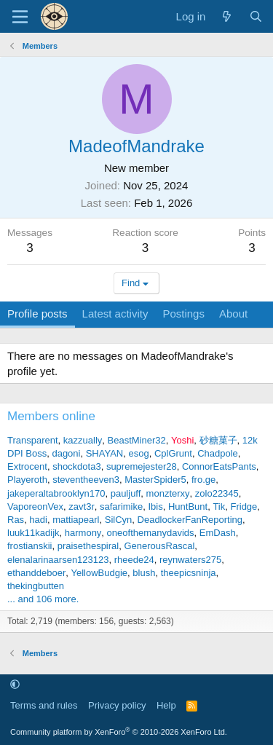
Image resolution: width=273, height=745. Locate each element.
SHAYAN (105, 453)
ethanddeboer (36, 572)
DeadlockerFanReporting (190, 519)
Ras (15, 519)
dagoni (66, 453)
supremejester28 (141, 466)
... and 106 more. (43, 599)
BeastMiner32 (137, 440)
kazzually (82, 440)
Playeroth (27, 479)
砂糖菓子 (218, 440)
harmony (83, 532)
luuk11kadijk (33, 532)
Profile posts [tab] (37, 313)
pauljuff (126, 493)
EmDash (217, 532)
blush (143, 572)
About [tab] (233, 313)
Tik (219, 506)
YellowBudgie (99, 572)
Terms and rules (43, 705)
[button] (15, 685)
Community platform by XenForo (118, 732)
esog (138, 453)
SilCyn (118, 519)
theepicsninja (188, 572)
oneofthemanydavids (150, 532)
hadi (38, 519)
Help (166, 705)
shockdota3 (76, 466)
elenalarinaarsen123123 (58, 559)
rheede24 (134, 559)
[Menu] (20, 16)
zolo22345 (217, 493)
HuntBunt (187, 506)
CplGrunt (173, 453)
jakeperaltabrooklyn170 (56, 493)
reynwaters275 (190, 559)
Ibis (155, 506)
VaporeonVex (35, 506)
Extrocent (27, 466)
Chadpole (217, 453)
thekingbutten (35, 585)
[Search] (256, 16)
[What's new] (227, 16)
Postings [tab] (183, 313)
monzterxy (168, 493)
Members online (51, 416)
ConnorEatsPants (219, 466)
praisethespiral (88, 545)
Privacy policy (117, 705)
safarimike (121, 506)
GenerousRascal (159, 545)
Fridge (243, 506)
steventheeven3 (85, 479)
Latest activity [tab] (115, 313)
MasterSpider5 (155, 479)
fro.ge (203, 479)
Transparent (32, 440)
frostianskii (29, 545)
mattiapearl (75, 519)
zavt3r (81, 506)
